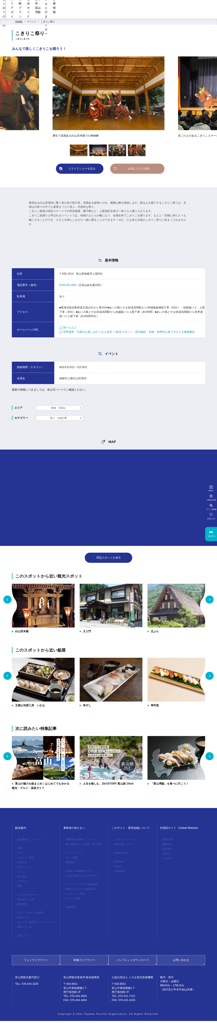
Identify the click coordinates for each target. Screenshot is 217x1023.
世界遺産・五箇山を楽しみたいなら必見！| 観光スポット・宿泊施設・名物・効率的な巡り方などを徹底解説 (127, 333)
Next (185, 99)
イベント (31, 23)
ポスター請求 (73, 900)
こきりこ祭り (48, 23)
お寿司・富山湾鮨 (156, 15)
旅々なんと (68, 329)
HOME (18, 23)
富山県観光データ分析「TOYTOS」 (85, 846)
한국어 (166, 855)
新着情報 (209, 15)
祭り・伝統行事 (58, 420)
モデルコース (24, 869)
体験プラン (111, 15)
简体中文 (167, 851)
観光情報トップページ (29, 841)
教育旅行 (70, 864)
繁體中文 (167, 846)
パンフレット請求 (75, 895)
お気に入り (23, 937)
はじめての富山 (65, 15)
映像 (19, 888)
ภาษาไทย (167, 860)
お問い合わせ (121, 854)
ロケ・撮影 (72, 859)
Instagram (119, 873)
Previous (32, 99)
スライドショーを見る (81, 170)
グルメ (21, 854)
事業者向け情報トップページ (81, 841)
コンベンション (74, 854)
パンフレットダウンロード (132, 962)
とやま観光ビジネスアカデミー (82, 877)
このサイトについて (124, 841)
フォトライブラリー (36, 962)
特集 (19, 850)
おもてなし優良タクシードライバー (36, 924)
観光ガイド (132, 15)
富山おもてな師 (25, 901)
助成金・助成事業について (80, 873)
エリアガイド (89, 15)
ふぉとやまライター (184, 15)
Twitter (117, 868)
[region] (136, 4)
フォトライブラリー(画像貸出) (82, 886)
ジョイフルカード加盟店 (30, 914)
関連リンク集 (24, 929)
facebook (119, 863)
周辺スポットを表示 (108, 559)
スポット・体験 (25, 859)
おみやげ (22, 864)
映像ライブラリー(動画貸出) (81, 891)
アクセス (22, 883)
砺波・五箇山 (58, 409)
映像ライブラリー (84, 962)
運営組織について (123, 846)
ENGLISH (167, 841)
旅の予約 (22, 878)
